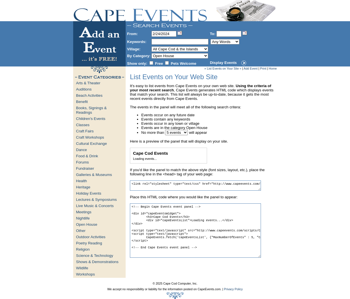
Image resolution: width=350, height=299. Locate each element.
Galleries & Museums (94, 175)
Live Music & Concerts (95, 206)
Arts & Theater (88, 83)
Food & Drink (87, 156)
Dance (81, 150)
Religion (83, 249)
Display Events (223, 63)
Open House (86, 224)
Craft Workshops (90, 137)
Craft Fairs (85, 131)
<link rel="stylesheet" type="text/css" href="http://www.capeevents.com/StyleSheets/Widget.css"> (195, 185)
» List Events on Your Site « (222, 68)
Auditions (84, 89)
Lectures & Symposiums (96, 199)
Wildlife (82, 268)
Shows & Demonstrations (97, 262)
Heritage (83, 187)
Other (80, 231)
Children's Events (90, 119)
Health (81, 181)
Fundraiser (85, 168)
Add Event (251, 68)
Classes (82, 125)
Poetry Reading (89, 243)
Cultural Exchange (91, 143)
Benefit (82, 102)
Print (263, 68)
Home (273, 68)
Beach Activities (89, 95)
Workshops (85, 274)
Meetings (83, 212)
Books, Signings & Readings (91, 110)
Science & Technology (94, 255)
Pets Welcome (183, 63)
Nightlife (83, 218)
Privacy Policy (233, 289)
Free (159, 63)
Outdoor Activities (91, 237)
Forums (82, 162)
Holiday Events (88, 193)
